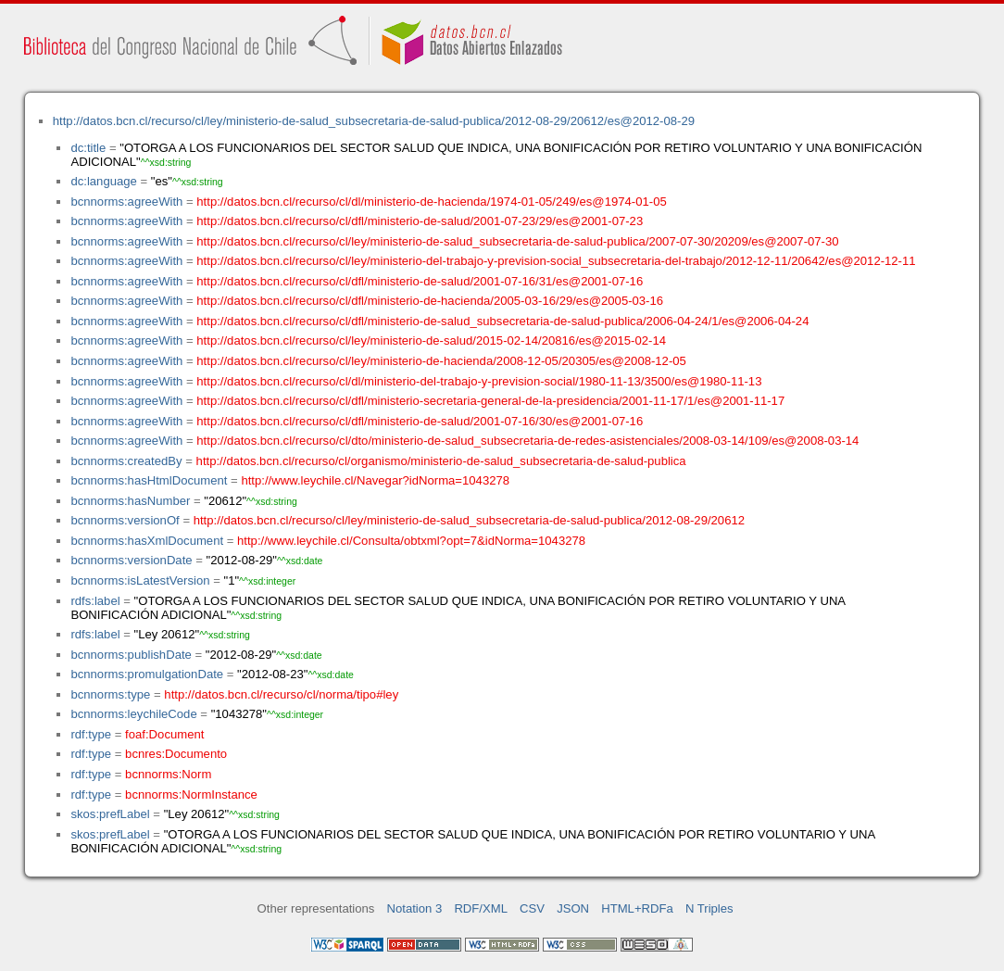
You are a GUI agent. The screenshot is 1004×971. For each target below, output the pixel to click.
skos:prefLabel (109, 814)
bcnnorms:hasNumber (130, 501)
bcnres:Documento (176, 754)
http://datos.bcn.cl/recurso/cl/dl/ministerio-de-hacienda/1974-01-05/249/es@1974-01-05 (431, 201)
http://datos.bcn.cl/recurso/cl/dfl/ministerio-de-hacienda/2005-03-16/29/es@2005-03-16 (429, 301)
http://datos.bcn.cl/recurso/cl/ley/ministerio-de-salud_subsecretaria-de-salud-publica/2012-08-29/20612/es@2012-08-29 (374, 121)
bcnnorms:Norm (168, 774)
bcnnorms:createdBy (126, 461)
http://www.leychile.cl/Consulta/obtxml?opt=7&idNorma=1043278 (411, 541)
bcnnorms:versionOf (124, 520)
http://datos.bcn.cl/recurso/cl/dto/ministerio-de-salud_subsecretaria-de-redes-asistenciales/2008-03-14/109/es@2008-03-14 (527, 441)
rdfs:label (94, 601)
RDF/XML (481, 908)
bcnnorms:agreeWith (126, 201)
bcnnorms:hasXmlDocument (146, 541)
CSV (532, 908)
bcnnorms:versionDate (131, 560)
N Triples (709, 908)
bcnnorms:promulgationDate (146, 674)
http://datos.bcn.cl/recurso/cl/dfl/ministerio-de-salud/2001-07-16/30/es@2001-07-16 (419, 421)
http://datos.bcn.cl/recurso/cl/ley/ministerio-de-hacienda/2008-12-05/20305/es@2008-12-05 (441, 361)
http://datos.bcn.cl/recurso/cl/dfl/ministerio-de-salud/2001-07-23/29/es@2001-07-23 (419, 221)
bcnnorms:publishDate (130, 655)
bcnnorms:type (110, 694)
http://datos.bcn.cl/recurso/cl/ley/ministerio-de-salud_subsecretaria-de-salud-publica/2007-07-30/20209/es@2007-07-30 (517, 241)
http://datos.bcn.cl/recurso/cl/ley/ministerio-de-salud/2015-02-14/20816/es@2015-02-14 (431, 340)
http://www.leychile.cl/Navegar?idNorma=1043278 (375, 480)
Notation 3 (415, 908)
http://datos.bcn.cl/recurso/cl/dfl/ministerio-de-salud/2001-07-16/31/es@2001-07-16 (419, 281)
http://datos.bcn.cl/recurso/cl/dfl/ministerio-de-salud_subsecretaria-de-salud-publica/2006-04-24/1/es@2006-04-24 (502, 321)
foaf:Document (164, 734)
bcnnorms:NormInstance (191, 794)
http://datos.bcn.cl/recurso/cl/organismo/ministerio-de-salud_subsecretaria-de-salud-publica (441, 461)
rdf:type (90, 734)
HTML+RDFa (637, 908)
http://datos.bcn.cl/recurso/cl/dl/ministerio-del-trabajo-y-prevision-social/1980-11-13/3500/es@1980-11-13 (478, 381)
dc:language (103, 181)
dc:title (88, 148)
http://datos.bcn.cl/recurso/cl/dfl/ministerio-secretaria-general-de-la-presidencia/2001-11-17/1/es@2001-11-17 (490, 401)
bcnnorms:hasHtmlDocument (148, 480)
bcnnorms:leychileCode (133, 714)
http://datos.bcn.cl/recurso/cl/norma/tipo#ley (281, 694)
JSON (573, 908)
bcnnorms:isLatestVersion (139, 580)
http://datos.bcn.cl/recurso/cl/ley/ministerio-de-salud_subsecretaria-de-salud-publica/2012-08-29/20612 (469, 520)
